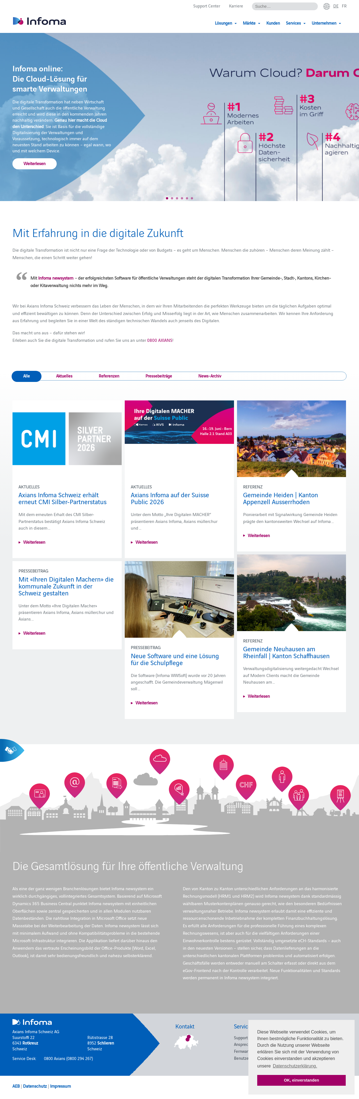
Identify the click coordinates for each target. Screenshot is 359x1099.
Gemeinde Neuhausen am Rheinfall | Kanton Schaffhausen (286, 652)
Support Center (206, 6)
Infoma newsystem (56, 278)
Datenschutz (35, 1086)
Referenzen (109, 376)
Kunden (273, 23)
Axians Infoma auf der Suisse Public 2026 (170, 498)
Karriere (236, 6)
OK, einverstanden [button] (301, 1080)
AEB (16, 1086)
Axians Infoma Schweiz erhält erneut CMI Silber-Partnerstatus (62, 498)
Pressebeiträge (158, 376)
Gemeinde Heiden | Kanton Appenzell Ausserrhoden (280, 498)
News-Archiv (209, 376)
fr (344, 6)
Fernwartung (245, 1051)
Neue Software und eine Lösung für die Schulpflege (175, 659)
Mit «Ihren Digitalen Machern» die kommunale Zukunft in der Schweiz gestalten (66, 585)
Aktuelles (64, 376)
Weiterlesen (35, 163)
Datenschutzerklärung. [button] (295, 1066)
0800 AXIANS (159, 340)
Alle (26, 376)
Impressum (60, 1086)
